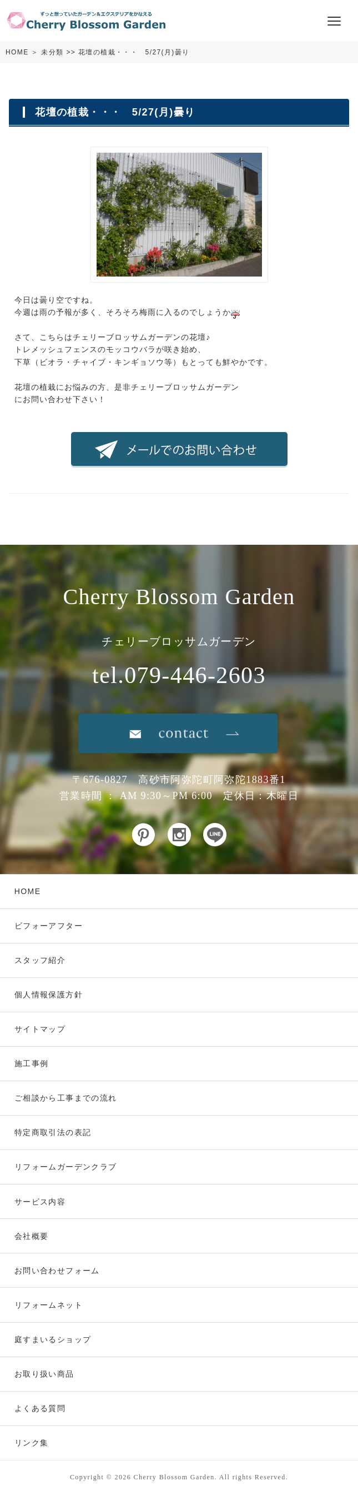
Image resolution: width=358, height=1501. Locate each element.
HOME (17, 52)
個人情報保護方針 (48, 994)
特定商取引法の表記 (53, 1132)
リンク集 (31, 1442)
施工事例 (31, 1063)
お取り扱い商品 (44, 1373)
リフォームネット (48, 1305)
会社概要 (31, 1236)
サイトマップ (39, 1029)
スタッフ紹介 (39, 960)
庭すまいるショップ (53, 1339)
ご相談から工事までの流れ (65, 1097)
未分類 (52, 52)
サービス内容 (39, 1201)
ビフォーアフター (48, 925)
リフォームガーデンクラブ (65, 1166)
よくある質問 (39, 1408)
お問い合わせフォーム (57, 1270)
